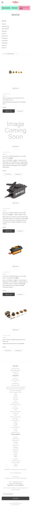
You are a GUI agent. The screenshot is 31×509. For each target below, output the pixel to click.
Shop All (15, 378)
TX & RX (15, 431)
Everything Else (15, 427)
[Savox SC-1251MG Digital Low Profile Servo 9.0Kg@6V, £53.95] (15, 130)
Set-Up (15, 422)
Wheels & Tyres (15, 432)
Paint (15, 415)
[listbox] (12, 54)
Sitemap (15, 374)
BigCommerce (18, 503)
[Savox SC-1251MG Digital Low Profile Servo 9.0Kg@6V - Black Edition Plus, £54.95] (15, 190)
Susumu (4, 45)
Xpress (4, 24)
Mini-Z (15, 394)
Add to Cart (8, 111)
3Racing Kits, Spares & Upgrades (15, 389)
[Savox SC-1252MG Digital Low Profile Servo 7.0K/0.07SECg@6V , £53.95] (15, 250)
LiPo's (15, 401)
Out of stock (7, 174)
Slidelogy (4, 38)
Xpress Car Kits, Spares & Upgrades (15, 387)
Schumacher (5, 28)
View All (4, 47)
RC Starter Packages (15, 390)
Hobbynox (4, 43)
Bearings (15, 399)
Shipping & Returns (15, 370)
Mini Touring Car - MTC (15, 392)
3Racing (4, 31)
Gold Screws (15, 408)
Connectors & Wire (15, 404)
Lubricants (16, 413)
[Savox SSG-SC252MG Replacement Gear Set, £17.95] (15, 313)
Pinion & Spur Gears (15, 417)
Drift (15, 406)
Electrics (15, 397)
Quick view (16, 88)
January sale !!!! (15, 380)
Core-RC (4, 33)
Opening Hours (15, 368)
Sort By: (4, 53)
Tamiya (15, 425)
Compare (20, 111)
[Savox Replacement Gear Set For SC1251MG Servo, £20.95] (15, 72)
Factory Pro (5, 36)
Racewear (15, 418)
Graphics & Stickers (15, 411)
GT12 (15, 410)
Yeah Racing (5, 26)
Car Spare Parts (15, 385)
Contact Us (15, 372)
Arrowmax (5, 40)
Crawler (15, 396)
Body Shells (15, 403)
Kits (15, 382)
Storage (15, 424)
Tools (15, 429)
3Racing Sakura (15, 420)
